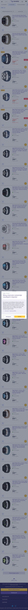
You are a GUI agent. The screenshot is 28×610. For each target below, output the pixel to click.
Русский (7, 293)
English (4, 293)
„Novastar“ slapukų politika (9, 311)
